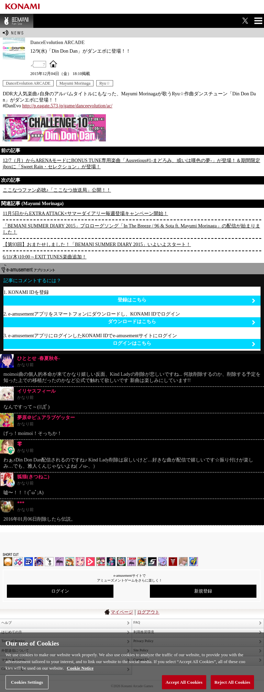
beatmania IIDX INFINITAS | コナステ (100, 561)
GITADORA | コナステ (121, 561)
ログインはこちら (184, 344)
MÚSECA (172, 561)
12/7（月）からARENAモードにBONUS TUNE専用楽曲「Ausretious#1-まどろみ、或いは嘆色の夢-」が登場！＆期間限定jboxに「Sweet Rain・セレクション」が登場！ (131, 163)
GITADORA (38, 561)
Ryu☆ (104, 83)
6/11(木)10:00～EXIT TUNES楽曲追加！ (45, 256)
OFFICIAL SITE (53, 63)
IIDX (7, 561)
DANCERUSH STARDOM (28, 561)
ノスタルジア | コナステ (131, 561)
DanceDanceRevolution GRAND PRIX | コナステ (111, 561)
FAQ (136, 622)
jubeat (49, 561)
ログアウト (148, 612)
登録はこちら (186, 300)
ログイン (60, 591)
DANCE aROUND (90, 561)
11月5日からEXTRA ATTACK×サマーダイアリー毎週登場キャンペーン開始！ (85, 213)
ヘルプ (6, 623)
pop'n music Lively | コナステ (142, 561)
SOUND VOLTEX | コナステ (152, 561)
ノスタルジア (59, 561)
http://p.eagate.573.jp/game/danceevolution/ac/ (67, 105)
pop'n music (69, 561)
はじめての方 (11, 632)
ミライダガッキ (193, 561)
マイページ (122, 612)
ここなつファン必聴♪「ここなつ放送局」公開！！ (57, 190)
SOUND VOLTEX (80, 561)
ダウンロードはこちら (181, 322)
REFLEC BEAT (162, 561)
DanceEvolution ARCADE (28, 83)
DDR (18, 561)
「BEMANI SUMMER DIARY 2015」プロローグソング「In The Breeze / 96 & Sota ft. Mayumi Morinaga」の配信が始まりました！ (131, 229)
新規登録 (203, 591)
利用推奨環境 (143, 632)
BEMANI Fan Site (16, 21)
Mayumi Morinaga (74, 83)
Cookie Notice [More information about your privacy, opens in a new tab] (80, 676)
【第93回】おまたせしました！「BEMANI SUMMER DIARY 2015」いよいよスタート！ (97, 244)
